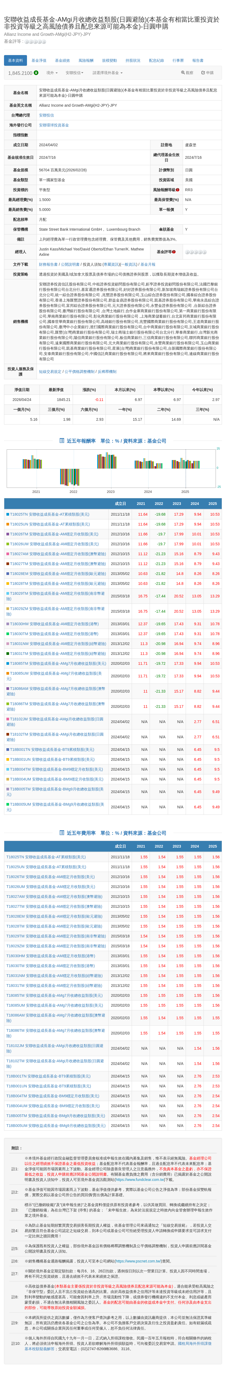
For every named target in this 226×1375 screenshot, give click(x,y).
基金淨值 (39, 60)
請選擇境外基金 (108, 73)
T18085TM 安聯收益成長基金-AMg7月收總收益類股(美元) (56, 663)
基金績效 (62, 60)
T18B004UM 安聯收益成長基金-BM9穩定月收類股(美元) (54, 779)
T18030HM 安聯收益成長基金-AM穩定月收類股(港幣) (52, 624)
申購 (207, 73)
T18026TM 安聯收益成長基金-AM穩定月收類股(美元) (52, 534)
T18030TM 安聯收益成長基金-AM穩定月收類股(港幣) (52, 634)
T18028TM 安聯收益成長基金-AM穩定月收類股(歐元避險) (56, 583)
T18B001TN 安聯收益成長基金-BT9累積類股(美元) (50, 749)
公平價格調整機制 (80, 371)
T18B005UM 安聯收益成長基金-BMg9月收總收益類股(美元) (56, 1125)
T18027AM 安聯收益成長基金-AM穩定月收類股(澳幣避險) (56, 554)
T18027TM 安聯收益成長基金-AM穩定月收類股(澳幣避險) (56, 564)
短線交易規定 (50, 371)
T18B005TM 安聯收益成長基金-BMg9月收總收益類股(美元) (55, 1116)
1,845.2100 (23, 73)
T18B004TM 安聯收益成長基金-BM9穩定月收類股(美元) (54, 769)
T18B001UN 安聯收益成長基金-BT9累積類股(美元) (50, 759)
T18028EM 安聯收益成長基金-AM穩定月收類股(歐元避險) (56, 573)
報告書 (198, 60)
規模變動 (109, 60)
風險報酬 (86, 60)
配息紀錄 (156, 60)
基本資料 (15, 60)
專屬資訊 (111, 264)
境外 (52, 73)
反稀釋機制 (107, 371)
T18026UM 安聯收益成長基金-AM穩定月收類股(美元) (52, 544)
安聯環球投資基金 (54, 125)
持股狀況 (133, 60)
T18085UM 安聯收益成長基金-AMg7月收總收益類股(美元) (54, 1005)
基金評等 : (25, 41)
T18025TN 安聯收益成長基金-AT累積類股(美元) (47, 514)
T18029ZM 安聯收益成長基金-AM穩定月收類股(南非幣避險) (56, 946)
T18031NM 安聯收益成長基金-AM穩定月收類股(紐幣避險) (56, 644)
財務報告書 (48, 264)
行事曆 (178, 60)
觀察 (187, 73)
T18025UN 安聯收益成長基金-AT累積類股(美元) (48, 524)
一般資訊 (128, 264)
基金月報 (148, 264)
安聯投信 (74, 73)
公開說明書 (70, 264)
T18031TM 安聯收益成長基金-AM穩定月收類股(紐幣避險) (56, 653)
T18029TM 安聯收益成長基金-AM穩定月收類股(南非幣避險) (56, 936)
